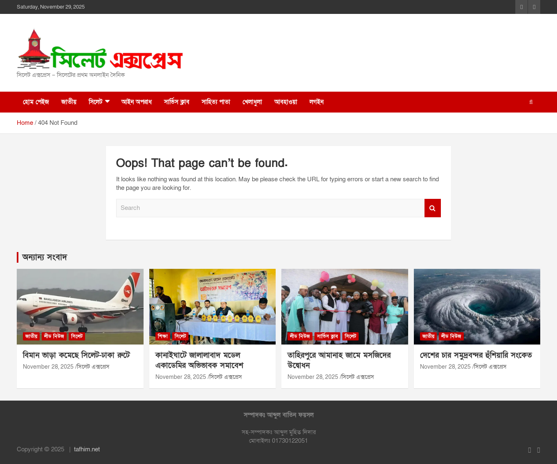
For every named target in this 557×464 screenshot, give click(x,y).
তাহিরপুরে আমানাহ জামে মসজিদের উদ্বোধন (339, 360)
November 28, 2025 (48, 367)
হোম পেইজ (36, 102)
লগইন (316, 102)
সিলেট (95, 102)
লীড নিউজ (54, 336)
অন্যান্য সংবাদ (44, 257)
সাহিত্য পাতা (216, 102)
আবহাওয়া (285, 102)
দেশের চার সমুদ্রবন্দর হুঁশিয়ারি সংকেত (476, 355)
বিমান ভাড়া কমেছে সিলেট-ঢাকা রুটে (76, 355)
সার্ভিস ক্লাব (176, 102)
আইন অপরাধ (136, 102)
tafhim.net (87, 449)
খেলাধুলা (252, 102)
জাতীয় (68, 102)
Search (432, 208)
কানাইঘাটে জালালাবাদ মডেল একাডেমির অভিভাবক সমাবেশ (199, 360)
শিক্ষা (163, 336)
